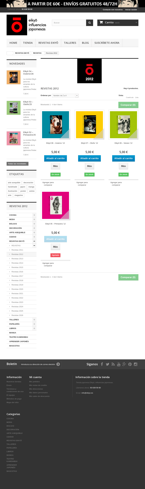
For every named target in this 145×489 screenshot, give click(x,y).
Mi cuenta (35, 377)
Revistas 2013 (17, 259)
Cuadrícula (130, 95)
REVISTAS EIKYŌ (48, 42)
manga (31, 187)
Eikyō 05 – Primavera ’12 (55, 224)
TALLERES (70, 42)
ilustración (12, 191)
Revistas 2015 (17, 267)
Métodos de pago (14, 399)
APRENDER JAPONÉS (19, 341)
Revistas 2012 (17, 254)
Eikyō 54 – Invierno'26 (28, 72)
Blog (85, 42)
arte (9, 195)
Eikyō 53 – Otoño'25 (28, 103)
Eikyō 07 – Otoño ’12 (89, 143)
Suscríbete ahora (107, 42)
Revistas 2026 (17, 315)
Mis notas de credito (38, 385)
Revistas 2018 (17, 280)
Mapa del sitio (13, 402)
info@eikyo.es (87, 393)
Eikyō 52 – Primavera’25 (29, 133)
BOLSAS (13, 224)
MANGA (12, 333)
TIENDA (28, 42)
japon (22, 187)
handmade (12, 187)
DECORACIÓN (15, 228)
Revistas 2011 (17, 250)
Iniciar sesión (131, 10)
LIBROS (12, 328)
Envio (9, 385)
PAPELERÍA (14, 324)
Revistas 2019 (17, 285)
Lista (136, 95)
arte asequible (14, 183)
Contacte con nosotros (113, 10)
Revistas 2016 (17, 272)
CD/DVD (12, 237)
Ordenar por (46, 95)
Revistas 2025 (17, 311)
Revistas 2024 (17, 307)
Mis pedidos (34, 382)
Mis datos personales (38, 393)
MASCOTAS (14, 346)
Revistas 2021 (17, 293)
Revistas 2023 (17, 302)
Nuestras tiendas (14, 382)
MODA (12, 219)
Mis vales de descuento (39, 396)
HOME (13, 42)
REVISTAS (15, 245)
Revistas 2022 (17, 298)
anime (31, 191)
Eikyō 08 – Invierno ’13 (55, 143)
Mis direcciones (36, 389)
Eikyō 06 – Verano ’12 (123, 143)
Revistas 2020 (17, 289)
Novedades (17, 63)
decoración (28, 183)
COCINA (12, 215)
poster (23, 191)
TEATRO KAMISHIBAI (18, 337)
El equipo (11, 395)
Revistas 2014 (17, 263)
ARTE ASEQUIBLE (17, 232)
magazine (19, 195)
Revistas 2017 (17, 276)
